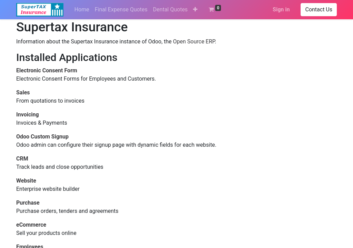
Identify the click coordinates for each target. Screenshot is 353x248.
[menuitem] (82, 10)
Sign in (281, 9)
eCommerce (31, 224)
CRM (22, 158)
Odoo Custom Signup (42, 136)
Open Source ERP (194, 41)
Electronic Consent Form (46, 70)
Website (26, 180)
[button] (195, 10)
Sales (23, 92)
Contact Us (318, 9)
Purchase (28, 202)
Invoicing (27, 114)
